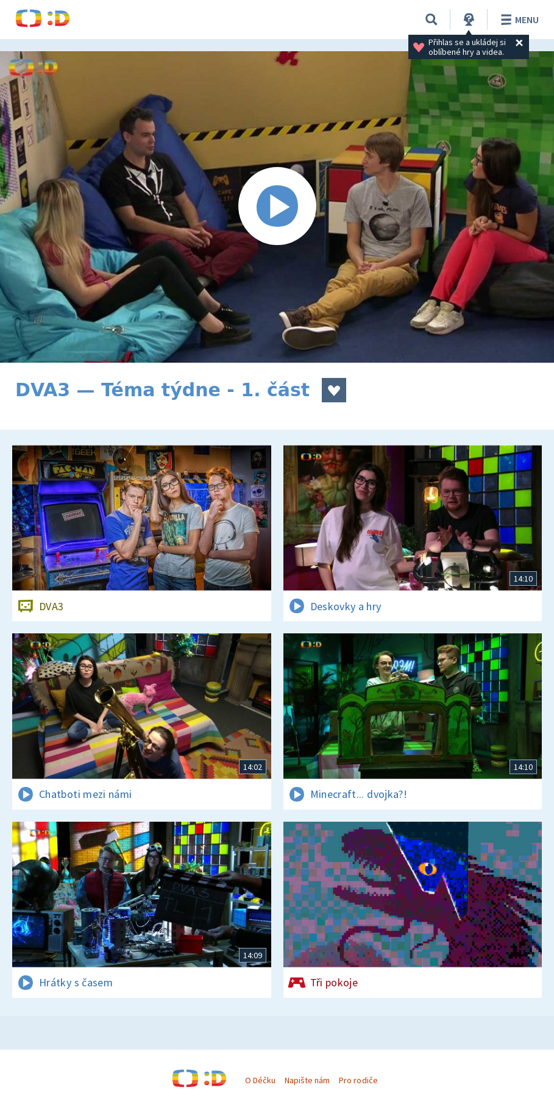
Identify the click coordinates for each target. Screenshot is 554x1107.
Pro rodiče (358, 1080)
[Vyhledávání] (431, 19)
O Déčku (260, 1080)
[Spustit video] (277, 207)
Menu (518, 19)
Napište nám (307, 1080)
